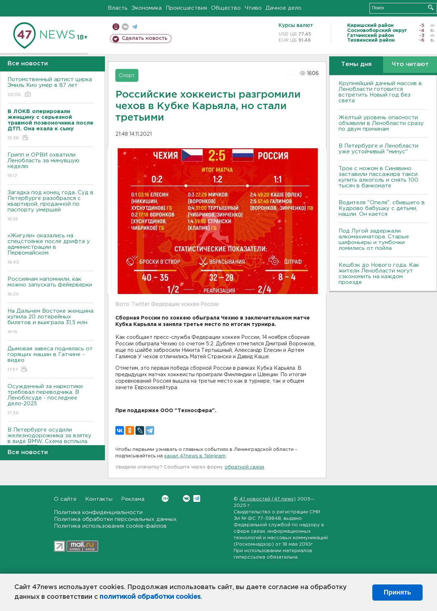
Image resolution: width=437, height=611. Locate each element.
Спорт (127, 76)
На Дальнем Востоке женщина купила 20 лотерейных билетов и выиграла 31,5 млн (50, 322)
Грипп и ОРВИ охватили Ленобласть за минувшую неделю (50, 166)
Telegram (196, 498)
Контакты (98, 499)
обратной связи (244, 467)
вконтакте (125, 26)
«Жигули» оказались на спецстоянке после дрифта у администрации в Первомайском (50, 249)
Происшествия (186, 8)
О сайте (65, 499)
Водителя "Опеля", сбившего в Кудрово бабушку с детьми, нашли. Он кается (382, 208)
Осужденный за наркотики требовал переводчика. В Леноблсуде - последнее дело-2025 (50, 400)
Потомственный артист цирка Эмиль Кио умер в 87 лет (50, 87)
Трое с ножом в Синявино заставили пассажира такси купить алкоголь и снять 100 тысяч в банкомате (378, 177)
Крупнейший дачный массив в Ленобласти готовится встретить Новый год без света (380, 92)
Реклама (132, 499)
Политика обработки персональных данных (115, 519)
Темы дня (356, 64)
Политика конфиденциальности (98, 512)
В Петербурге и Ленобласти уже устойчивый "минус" (378, 149)
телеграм (134, 26)
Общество (226, 8)
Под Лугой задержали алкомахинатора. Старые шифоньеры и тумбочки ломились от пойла (374, 240)
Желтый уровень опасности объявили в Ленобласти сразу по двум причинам (381, 123)
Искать (430, 7)
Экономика (147, 8)
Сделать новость (144, 38)
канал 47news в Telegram (195, 456)
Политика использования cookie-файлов (110, 526)
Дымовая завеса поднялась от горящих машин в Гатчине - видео (50, 359)
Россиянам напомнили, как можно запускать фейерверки (50, 287)
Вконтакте (165, 498)
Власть (118, 8)
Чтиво (253, 8)
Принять (397, 592)
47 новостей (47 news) (267, 499)
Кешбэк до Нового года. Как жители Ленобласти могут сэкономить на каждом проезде (379, 274)
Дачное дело (284, 8)
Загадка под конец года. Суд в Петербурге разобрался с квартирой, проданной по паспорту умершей (50, 206)
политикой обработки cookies (150, 597)
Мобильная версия (115, 26)
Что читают (410, 64)
